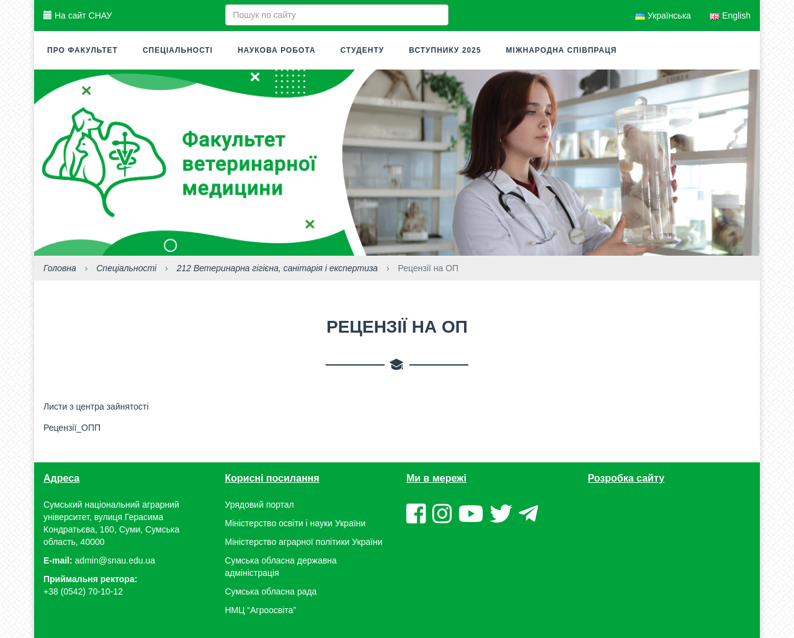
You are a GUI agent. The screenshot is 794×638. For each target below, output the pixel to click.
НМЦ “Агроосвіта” (261, 610)
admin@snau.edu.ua (115, 560)
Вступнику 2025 (445, 50)
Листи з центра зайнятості (96, 406)
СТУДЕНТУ (363, 50)
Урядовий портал (259, 505)
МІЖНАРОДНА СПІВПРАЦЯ (561, 50)
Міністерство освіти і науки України (295, 523)
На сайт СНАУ (77, 15)
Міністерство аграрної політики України (304, 542)
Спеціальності (178, 50)
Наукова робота (276, 50)
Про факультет (82, 50)
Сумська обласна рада (271, 591)
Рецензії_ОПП (71, 428)
